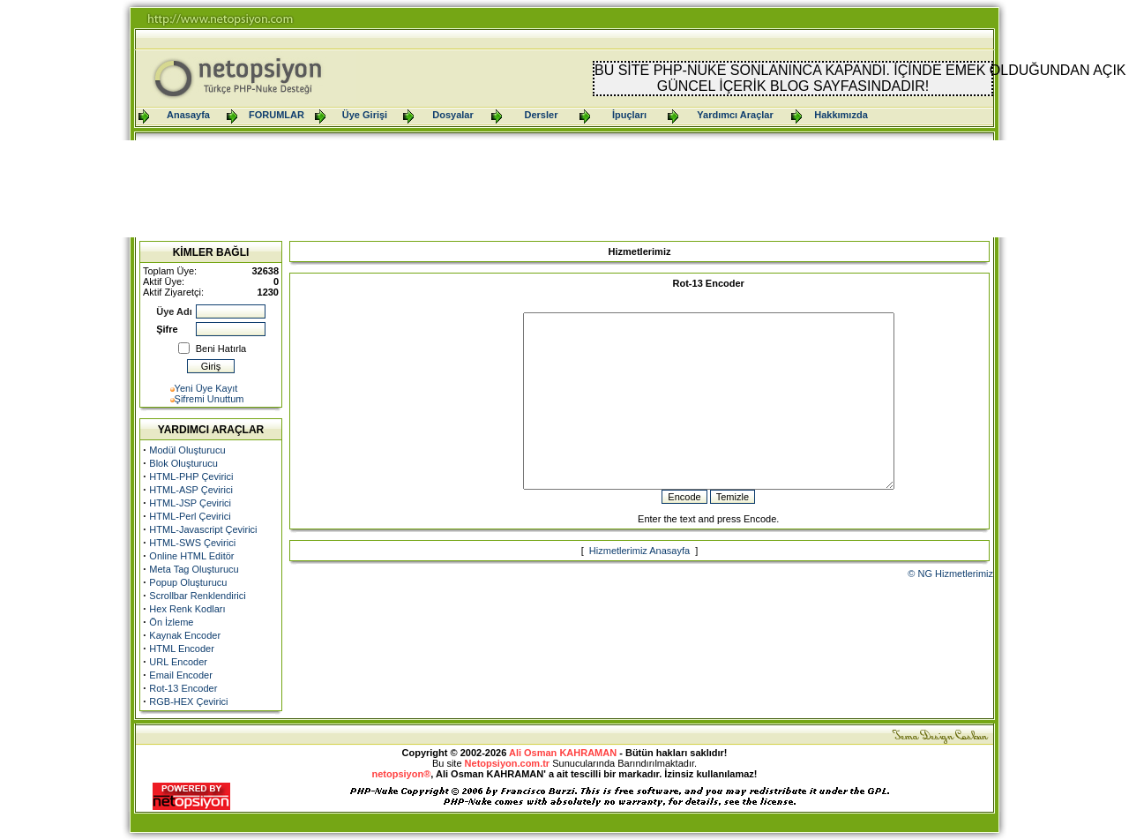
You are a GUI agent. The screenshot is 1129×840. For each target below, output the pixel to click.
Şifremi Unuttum (209, 399)
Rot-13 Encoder (183, 688)
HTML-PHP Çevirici (191, 476)
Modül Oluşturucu (187, 450)
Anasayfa (188, 114)
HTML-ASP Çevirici (191, 489)
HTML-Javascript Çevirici (203, 529)
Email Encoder (181, 675)
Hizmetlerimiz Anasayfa (639, 585)
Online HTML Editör (191, 556)
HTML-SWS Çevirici (192, 542)
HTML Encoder (181, 648)
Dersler (541, 114)
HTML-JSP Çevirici (190, 503)
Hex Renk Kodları (187, 609)
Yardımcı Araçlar (735, 114)
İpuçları (629, 114)
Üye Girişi (364, 114)
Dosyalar (452, 114)
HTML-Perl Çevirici (189, 516)
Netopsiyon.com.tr (507, 763)
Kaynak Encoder (185, 635)
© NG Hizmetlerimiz (950, 608)
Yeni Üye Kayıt (206, 388)
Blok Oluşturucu (183, 463)
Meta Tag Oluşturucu (193, 569)
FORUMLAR (276, 114)
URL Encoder (178, 661)
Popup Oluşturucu (188, 582)
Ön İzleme (171, 622)
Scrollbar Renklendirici (197, 595)
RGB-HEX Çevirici (188, 701)
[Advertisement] (564, 189)
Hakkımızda (841, 114)
